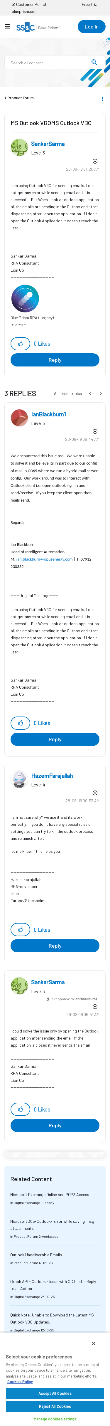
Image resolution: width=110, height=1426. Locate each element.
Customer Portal (29, 4)
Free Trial (90, 4)
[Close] (93, 1343)
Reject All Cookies (55, 1406)
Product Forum (21, 97)
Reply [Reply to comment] (55, 739)
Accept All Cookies (54, 1393)
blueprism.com (25, 11)
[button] (20, 343)
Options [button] (102, 98)
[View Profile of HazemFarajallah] (52, 775)
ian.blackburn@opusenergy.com (44, 559)
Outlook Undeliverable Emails (36, 1254)
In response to (74, 999)
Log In (92, 26)
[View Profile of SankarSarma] (48, 143)
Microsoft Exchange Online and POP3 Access (49, 1194)
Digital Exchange (27, 1202)
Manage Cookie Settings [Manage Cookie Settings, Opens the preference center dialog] (55, 1419)
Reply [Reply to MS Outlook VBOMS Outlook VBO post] (55, 359)
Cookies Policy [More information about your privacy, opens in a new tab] (20, 1381)
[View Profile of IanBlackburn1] (48, 414)
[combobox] (55, 62)
